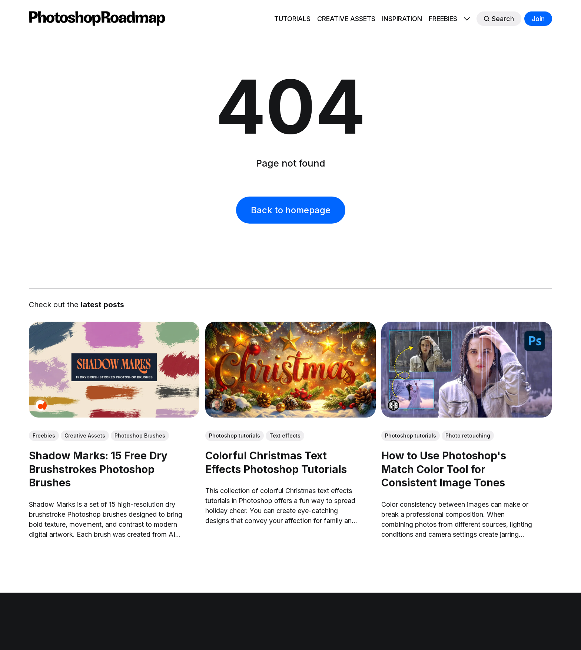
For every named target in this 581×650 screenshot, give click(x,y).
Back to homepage (291, 210)
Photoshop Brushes (139, 435)
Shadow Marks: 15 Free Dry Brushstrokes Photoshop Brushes (98, 469)
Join (538, 19)
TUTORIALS (292, 19)
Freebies (44, 435)
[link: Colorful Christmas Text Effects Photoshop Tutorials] (290, 415)
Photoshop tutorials (234, 435)
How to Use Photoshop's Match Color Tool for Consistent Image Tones (444, 469)
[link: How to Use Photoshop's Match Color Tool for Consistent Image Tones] (467, 415)
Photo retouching (468, 435)
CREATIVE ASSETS (346, 19)
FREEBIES (443, 19)
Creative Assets (84, 435)
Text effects (285, 435)
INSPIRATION (402, 19)
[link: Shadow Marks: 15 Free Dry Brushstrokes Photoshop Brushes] (114, 415)
